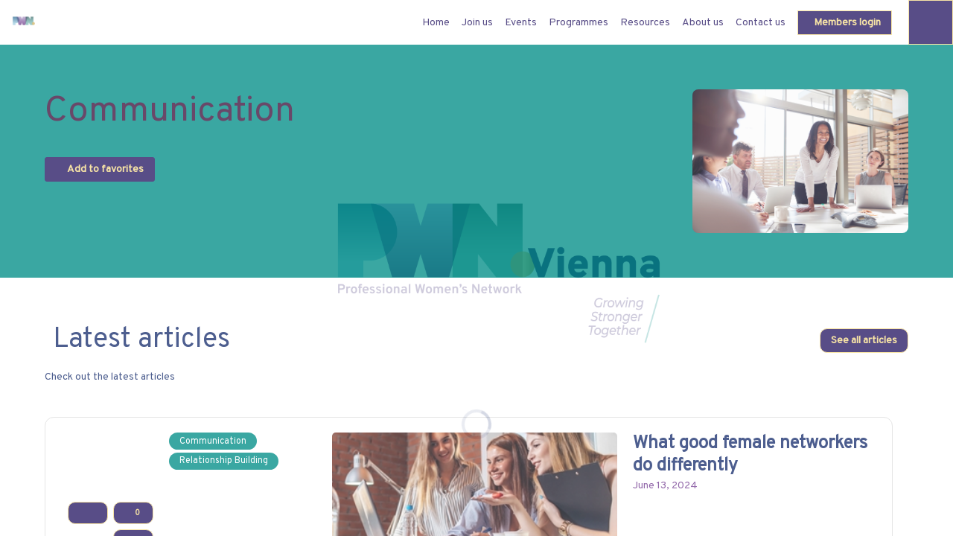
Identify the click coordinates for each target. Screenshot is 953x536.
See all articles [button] (864, 341)
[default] (436, 22)
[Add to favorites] (88, 513)
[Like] (133, 513)
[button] (844, 22)
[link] (477, 22)
